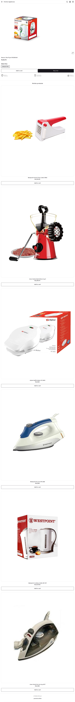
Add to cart (19, 70)
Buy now (55, 70)
